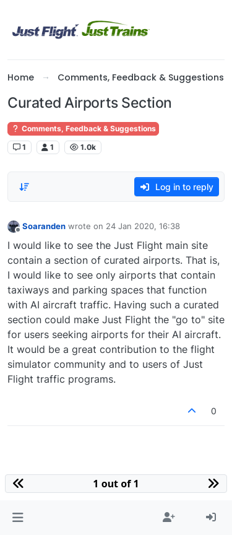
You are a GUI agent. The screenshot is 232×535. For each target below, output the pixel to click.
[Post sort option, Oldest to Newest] (24, 187)
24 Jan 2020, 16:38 (143, 226)
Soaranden (44, 226)
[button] (17, 517)
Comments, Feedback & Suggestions (83, 128)
